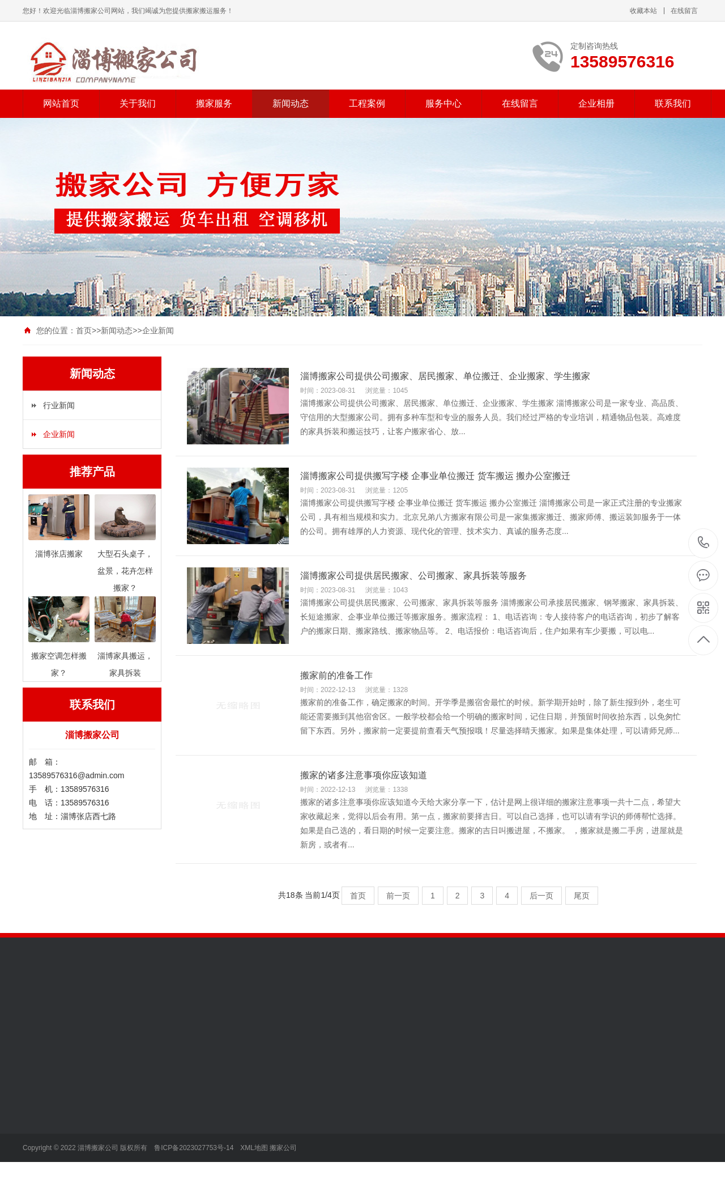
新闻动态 (290, 103)
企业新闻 (158, 330)
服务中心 (443, 103)
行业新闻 (59, 405)
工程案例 (367, 103)
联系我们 (673, 103)
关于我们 (138, 103)
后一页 (541, 895)
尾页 (582, 895)
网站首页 (61, 103)
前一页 (398, 895)
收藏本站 (643, 11)
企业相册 (596, 103)
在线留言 (684, 11)
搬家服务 (214, 103)
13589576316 (704, 542)
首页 (84, 330)
